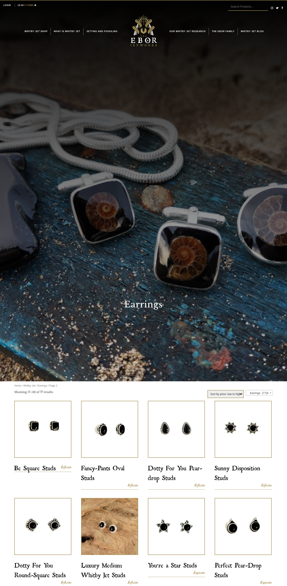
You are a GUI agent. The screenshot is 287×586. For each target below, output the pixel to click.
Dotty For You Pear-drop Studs (175, 472)
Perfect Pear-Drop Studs (238, 569)
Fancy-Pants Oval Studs (103, 472)
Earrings (42, 385)
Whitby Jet (29, 385)
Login (7, 5)
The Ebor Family (223, 31)
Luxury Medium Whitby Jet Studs (103, 569)
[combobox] (259, 393)
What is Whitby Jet (67, 31)
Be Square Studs (35, 467)
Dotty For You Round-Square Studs (40, 569)
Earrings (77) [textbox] (258, 393)
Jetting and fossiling (102, 31)
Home (17, 385)
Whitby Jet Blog (252, 31)
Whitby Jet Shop (36, 31)
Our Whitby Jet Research (187, 31)
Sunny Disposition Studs (237, 472)
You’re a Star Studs (172, 564)
